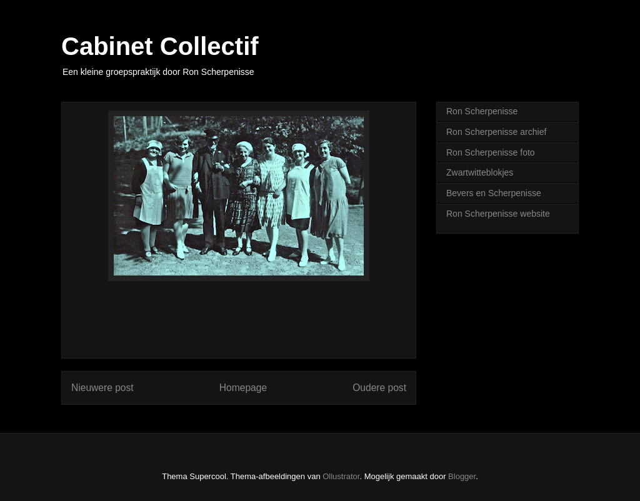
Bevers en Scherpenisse (493, 193)
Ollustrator (340, 476)
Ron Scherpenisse (482, 111)
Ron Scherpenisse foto (490, 152)
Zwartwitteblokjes (479, 172)
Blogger (462, 476)
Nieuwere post (102, 387)
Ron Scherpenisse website (498, 214)
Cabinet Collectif (160, 46)
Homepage (243, 387)
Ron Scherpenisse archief (496, 132)
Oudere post (379, 387)
